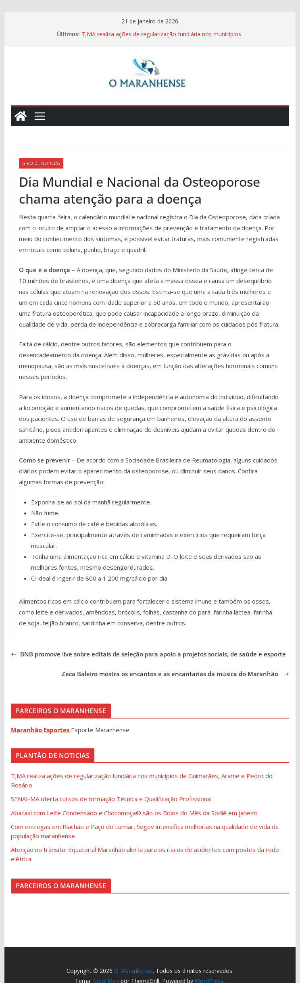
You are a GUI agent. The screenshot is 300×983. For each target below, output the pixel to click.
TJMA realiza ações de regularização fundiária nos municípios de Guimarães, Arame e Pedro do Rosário (161, 38)
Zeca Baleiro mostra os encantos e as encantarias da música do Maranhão (175, 674)
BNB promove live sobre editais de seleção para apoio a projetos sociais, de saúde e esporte (148, 654)
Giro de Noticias (41, 163)
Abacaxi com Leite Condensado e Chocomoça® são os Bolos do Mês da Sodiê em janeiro (134, 813)
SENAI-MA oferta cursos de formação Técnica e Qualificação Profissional (111, 799)
